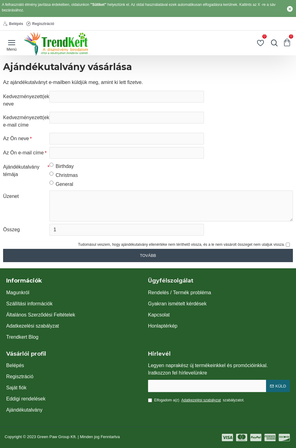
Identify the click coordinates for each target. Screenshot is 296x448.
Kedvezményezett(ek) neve (26, 100)
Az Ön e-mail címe (23, 152)
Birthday (61, 166)
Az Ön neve (16, 138)
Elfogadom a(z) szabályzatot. (196, 400)
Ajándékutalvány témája (21, 170)
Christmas (63, 175)
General (61, 184)
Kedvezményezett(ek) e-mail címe (26, 121)
